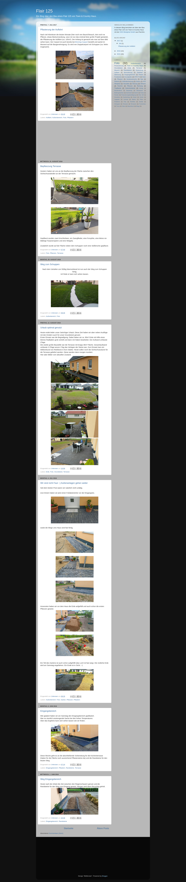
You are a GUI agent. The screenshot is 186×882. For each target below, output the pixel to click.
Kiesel (134, 97)
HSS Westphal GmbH (127, 32)
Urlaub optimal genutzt (51, 327)
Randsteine (70, 768)
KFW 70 (137, 77)
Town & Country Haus (135, 66)
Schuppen (117, 104)
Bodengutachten (119, 92)
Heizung (135, 84)
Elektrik (116, 81)
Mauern (117, 70)
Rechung (140, 86)
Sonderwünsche (131, 79)
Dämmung (117, 75)
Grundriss (117, 97)
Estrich (136, 92)
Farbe (142, 92)
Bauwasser (140, 90)
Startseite (68, 828)
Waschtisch (130, 106)
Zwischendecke (130, 88)
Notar (144, 77)
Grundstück (58, 472)
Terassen (125, 104)
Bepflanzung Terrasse (50, 166)
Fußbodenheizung (127, 81)
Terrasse (60, 253)
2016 (119, 51)
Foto (64, 117)
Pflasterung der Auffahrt (51, 29)
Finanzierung (119, 66)
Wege (138, 106)
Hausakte (126, 84)
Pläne (141, 99)
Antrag (141, 88)
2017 (119, 41)
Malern (134, 99)
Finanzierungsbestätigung (128, 95)
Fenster (116, 95)
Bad (141, 79)
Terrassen (133, 104)
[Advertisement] (74, 140)
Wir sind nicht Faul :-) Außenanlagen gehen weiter (64, 483)
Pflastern (70, 117)
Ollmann (143, 84)
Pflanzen (53, 253)
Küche (141, 97)
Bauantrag (129, 90)
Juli (120, 43)
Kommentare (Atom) (56, 833)
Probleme (117, 101)
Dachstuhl (129, 92)
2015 (119, 54)
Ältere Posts (103, 828)
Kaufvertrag (126, 97)
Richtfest (132, 101)
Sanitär (141, 101)
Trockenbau (142, 104)
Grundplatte (128, 77)
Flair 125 (141, 95)
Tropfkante (117, 88)
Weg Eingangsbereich (50, 779)
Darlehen (140, 72)
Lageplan (117, 99)
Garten (63, 700)
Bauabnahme (118, 90)
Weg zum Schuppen (50, 264)
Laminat (125, 99)
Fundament (118, 77)
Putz (125, 101)
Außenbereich (57, 117)
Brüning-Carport (81, 42)
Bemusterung (128, 72)
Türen (118, 106)
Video (123, 106)
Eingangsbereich (48, 711)
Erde (47, 472)
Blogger (104, 876)
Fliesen (141, 75)
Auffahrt (48, 117)
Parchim (120, 86)
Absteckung (139, 70)
